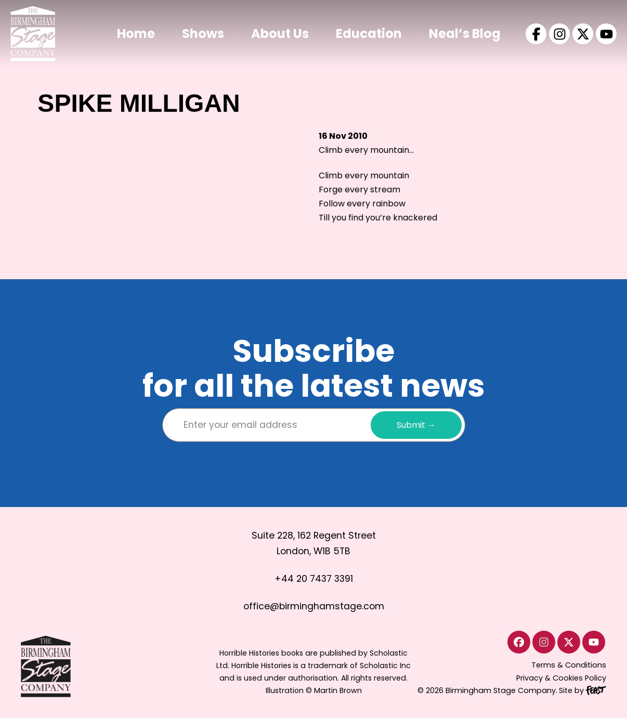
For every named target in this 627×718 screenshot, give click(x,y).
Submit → (416, 425)
